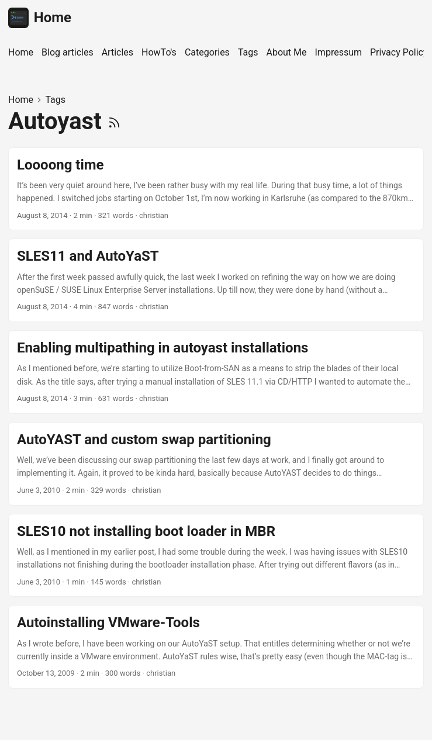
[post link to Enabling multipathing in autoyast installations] (216, 372)
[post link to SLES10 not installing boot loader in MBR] (216, 555)
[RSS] (114, 121)
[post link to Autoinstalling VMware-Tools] (216, 647)
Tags (55, 99)
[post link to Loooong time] (216, 189)
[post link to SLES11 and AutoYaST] (216, 280)
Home (39, 18)
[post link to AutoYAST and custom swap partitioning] (216, 464)
